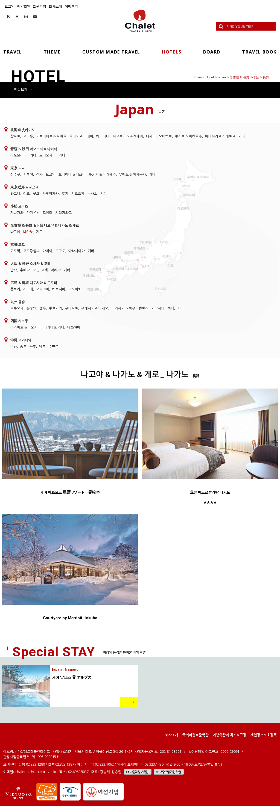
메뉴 (23, 89)
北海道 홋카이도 (22, 129)
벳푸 (42, 308)
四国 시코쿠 (19, 320)
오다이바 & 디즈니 (72, 174)
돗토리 (15, 288)
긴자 (39, 174)
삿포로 (15, 136)
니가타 (60, 155)
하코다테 (102, 136)
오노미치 (74, 288)
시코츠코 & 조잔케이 (128, 136)
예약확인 (23, 6)
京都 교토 (17, 244)
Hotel (210, 77)
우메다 (25, 269)
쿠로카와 (55, 308)
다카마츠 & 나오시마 (25, 327)
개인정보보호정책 (263, 734)
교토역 (15, 250)
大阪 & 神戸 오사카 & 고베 (30, 263)
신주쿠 (15, 174)
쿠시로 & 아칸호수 (188, 136)
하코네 (15, 193)
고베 (44, 269)
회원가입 (39, 6)
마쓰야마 (73, 327)
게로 (39, 231)
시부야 (28, 174)
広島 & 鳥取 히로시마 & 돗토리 (33, 282)
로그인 (9, 6)
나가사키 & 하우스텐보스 (130, 308)
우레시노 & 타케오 (94, 308)
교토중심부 (31, 250)
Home (197, 77)
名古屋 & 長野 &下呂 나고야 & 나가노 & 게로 (44, 225)
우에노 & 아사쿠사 (132, 174)
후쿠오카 (17, 308)
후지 (65, 193)
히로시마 (58, 288)
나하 (13, 346)
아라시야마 (76, 250)
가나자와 (17, 212)
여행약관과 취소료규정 (229, 734)
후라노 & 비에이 (81, 136)
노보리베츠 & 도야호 (51, 136)
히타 (171, 308)
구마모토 (71, 308)
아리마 (56, 269)
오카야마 (42, 288)
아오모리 (17, 155)
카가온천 (33, 212)
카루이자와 (50, 193)
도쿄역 (51, 174)
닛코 (36, 193)
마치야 (47, 250)
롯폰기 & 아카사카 (102, 174)
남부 (42, 346)
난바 (13, 269)
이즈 (26, 193)
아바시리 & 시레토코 (220, 136)
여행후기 (71, 6)
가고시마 (158, 308)
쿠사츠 (92, 193)
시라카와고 (64, 212)
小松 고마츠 (19, 206)
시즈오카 (77, 193)
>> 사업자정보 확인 (137, 772)
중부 (23, 346)
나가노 (28, 231)
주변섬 (54, 346)
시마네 (28, 288)
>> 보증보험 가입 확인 (168, 772)
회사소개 (55, 6)
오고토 (60, 250)
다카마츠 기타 (54, 327)
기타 (241, 136)
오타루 (28, 136)
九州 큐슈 (17, 301)
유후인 (31, 308)
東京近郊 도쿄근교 (24, 187)
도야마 (47, 212)
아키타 (31, 155)
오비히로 (165, 136)
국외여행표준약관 (195, 734)
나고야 (15, 231)
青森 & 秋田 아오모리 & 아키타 (33, 148)
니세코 (151, 136)
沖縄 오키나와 (20, 339)
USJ (35, 269)
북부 (33, 346)
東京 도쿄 (17, 167)
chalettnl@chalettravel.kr (36, 771)
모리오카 (45, 155)
